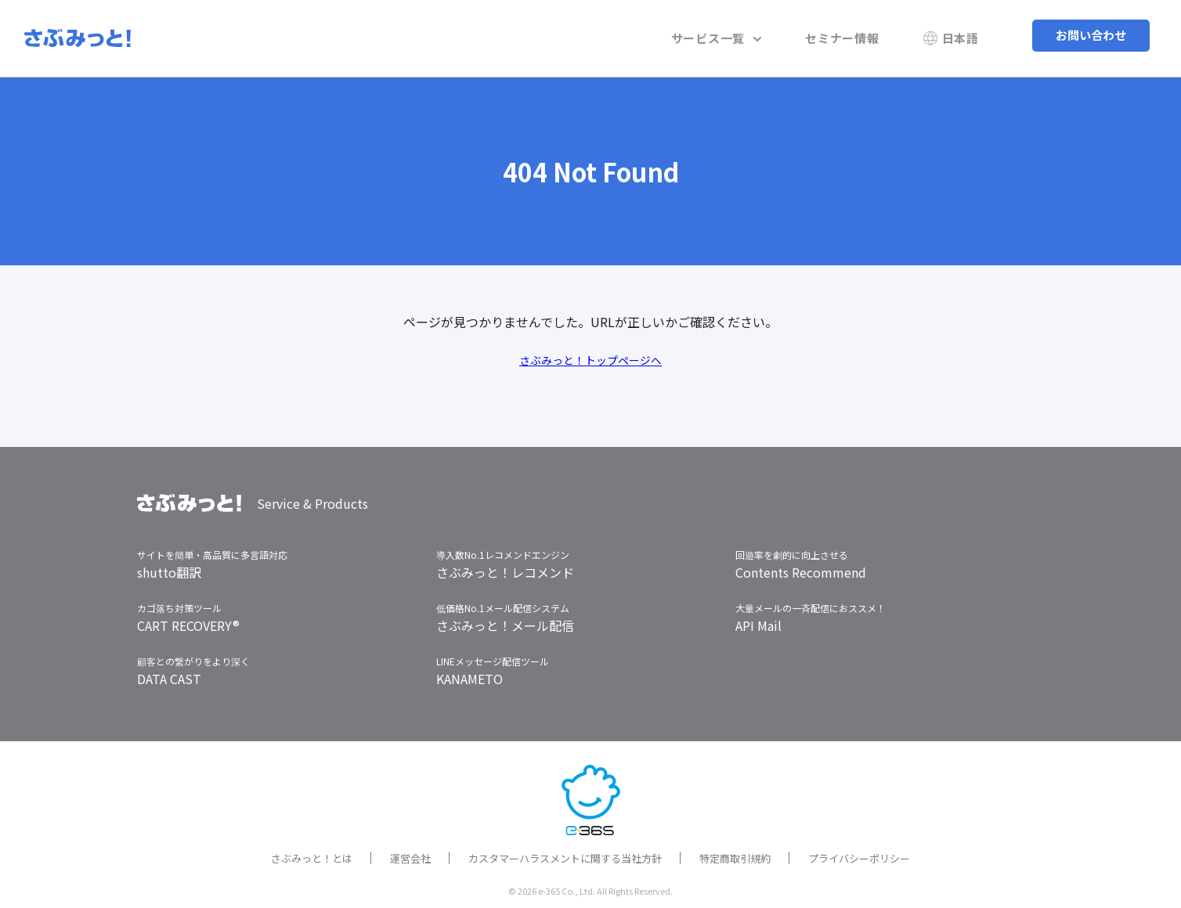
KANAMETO (469, 673)
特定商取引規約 (735, 852)
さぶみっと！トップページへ (590, 353)
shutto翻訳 (169, 566)
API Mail (758, 620)
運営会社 (410, 852)
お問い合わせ (1091, 35)
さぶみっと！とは (311, 852)
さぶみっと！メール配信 (505, 620)
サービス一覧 (747, 35)
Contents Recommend (800, 566)
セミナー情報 (861, 35)
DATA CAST (169, 673)
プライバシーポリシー (859, 852)
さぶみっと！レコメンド (505, 566)
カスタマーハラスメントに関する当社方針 (565, 852)
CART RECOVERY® (188, 620)
